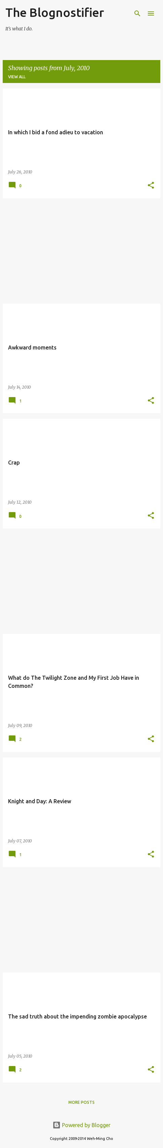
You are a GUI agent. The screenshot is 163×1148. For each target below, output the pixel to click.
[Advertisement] (81, 251)
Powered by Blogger (81, 1125)
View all (17, 77)
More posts (81, 1102)
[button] (151, 185)
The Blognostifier (54, 12)
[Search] (137, 13)
